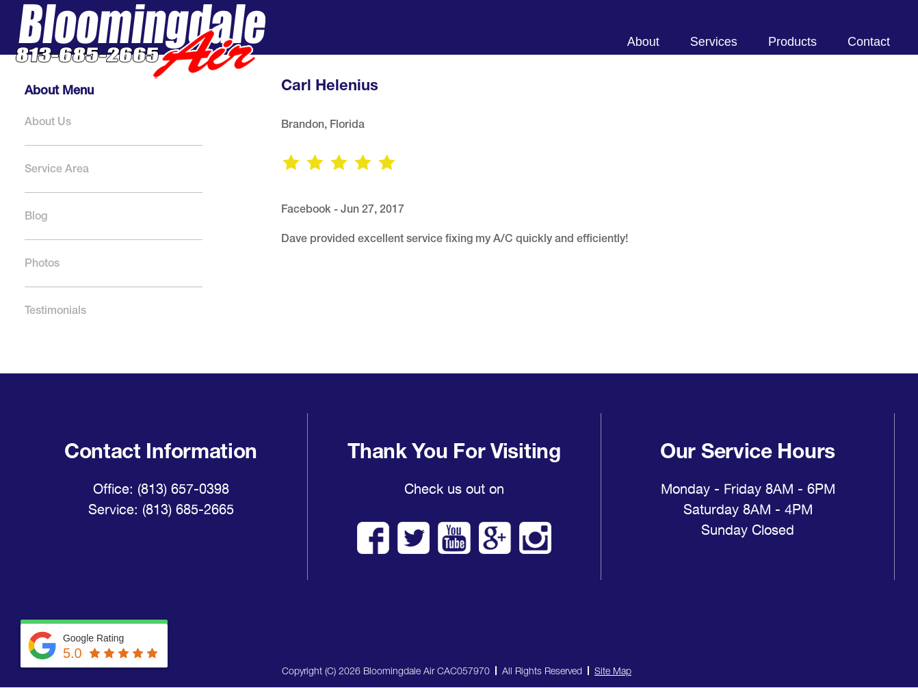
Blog (36, 215)
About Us (48, 121)
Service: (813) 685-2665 (161, 509)
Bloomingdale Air (140, 53)
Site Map (612, 670)
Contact (869, 42)
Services (713, 42)
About (643, 42)
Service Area (57, 168)
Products (792, 42)
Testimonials (55, 310)
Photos (42, 262)
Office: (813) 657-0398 (161, 489)
